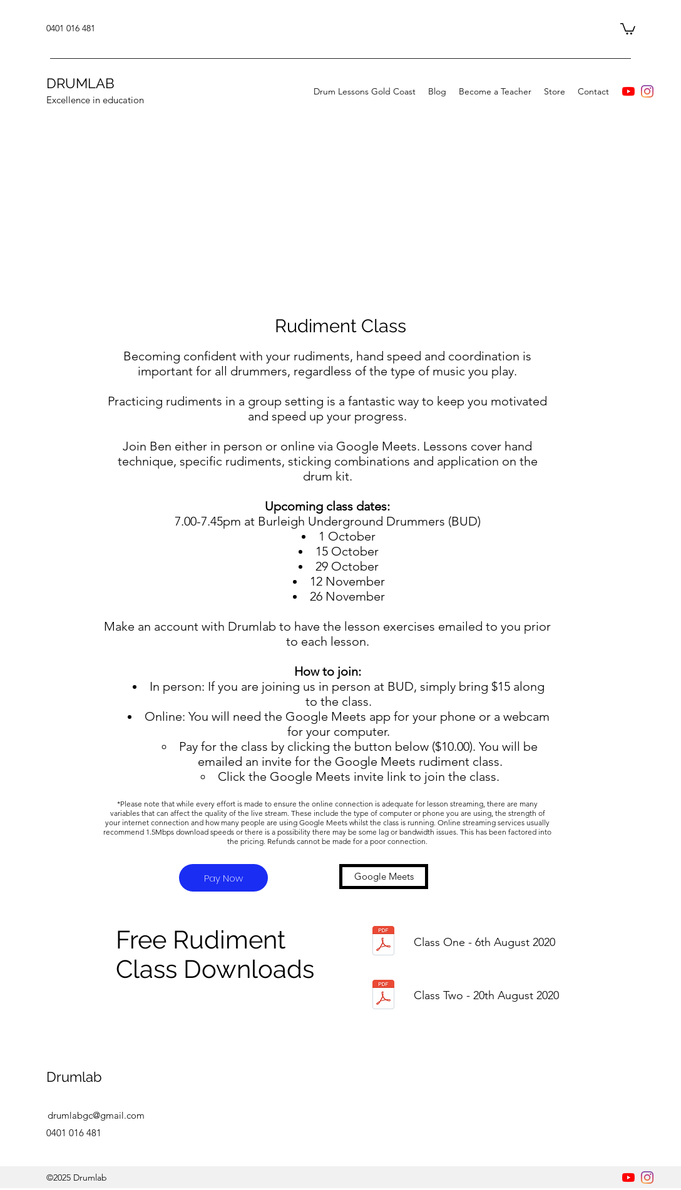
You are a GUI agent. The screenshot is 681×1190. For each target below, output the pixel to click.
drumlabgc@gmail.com (96, 1115)
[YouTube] (628, 91)
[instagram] (647, 91)
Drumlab (74, 1077)
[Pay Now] (223, 878)
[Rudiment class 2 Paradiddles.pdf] (383, 996)
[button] (627, 28)
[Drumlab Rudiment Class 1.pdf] (383, 942)
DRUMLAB (80, 83)
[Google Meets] (383, 876)
